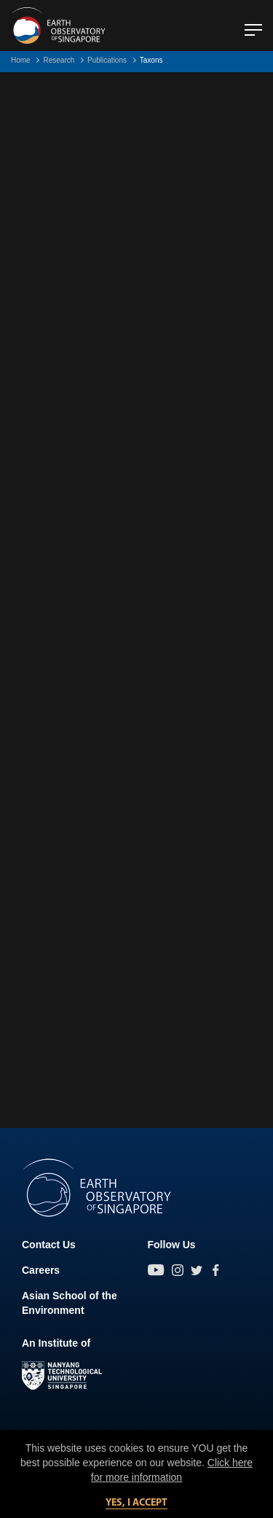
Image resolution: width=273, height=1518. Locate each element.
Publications (107, 60)
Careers (41, 1270)
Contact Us (49, 1244)
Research (58, 60)
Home (21, 60)
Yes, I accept (136, 1503)
